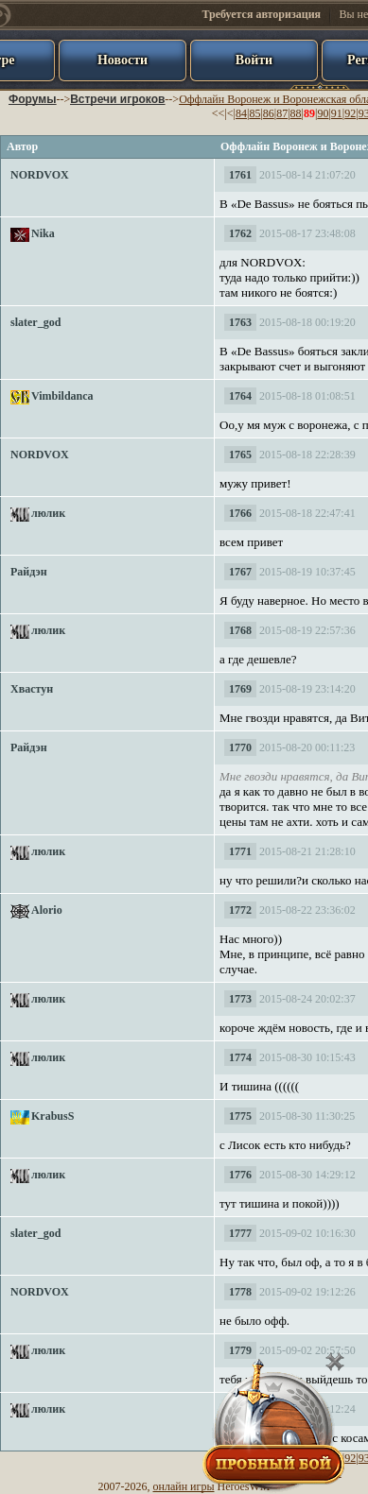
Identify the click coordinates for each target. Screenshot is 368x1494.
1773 (240, 998)
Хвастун (31, 688)
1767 (240, 571)
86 (268, 113)
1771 (240, 851)
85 (254, 113)
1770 (240, 747)
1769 (240, 688)
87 (282, 113)
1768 (240, 630)
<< (218, 113)
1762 (240, 233)
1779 (240, 1350)
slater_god (35, 322)
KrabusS (52, 1116)
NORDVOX (39, 174)
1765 (240, 454)
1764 (240, 396)
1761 (240, 174)
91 (336, 113)
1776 (240, 1174)
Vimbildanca (62, 396)
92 (350, 113)
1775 (240, 1116)
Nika (43, 233)
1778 (240, 1291)
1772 (240, 910)
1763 (240, 322)
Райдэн (28, 571)
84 (241, 113)
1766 (240, 513)
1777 (240, 1233)
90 (322, 113)
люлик (48, 513)
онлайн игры (184, 1486)
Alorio (46, 910)
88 (296, 113)
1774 (240, 1057)
